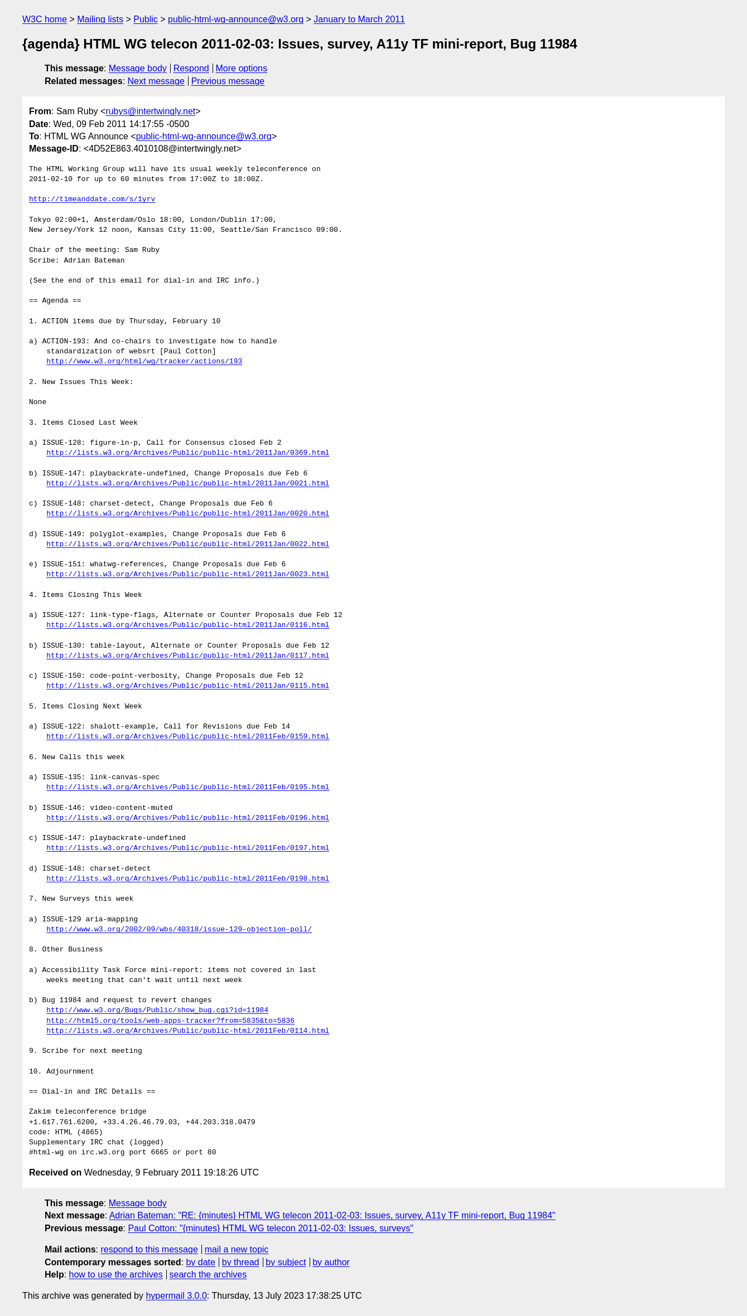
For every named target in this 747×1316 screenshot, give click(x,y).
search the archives (208, 1274)
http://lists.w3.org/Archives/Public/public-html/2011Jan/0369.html (187, 453)
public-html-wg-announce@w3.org (235, 19)
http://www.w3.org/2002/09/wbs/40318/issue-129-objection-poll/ (179, 930)
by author (331, 1262)
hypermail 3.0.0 (176, 1295)
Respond (191, 68)
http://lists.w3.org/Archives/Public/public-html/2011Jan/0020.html (187, 514)
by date (200, 1262)
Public (145, 19)
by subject (286, 1262)
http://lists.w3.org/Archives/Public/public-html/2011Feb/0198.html (187, 879)
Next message (156, 81)
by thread (240, 1262)
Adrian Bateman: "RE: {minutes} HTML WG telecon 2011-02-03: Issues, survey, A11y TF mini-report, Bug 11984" (332, 1215)
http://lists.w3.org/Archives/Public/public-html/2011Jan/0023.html (187, 575)
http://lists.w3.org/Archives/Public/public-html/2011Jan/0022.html (187, 545)
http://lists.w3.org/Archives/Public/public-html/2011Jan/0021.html (187, 484)
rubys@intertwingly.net (150, 111)
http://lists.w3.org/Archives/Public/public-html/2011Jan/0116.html (187, 625)
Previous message (228, 81)
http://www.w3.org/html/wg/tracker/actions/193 (144, 362)
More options (242, 68)
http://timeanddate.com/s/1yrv (92, 200)
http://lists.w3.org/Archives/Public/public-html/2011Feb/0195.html (187, 788)
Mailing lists (100, 19)
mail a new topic (237, 1249)
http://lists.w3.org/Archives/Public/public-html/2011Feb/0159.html (187, 737)
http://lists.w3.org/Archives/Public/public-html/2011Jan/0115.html (187, 686)
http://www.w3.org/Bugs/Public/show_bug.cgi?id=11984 (157, 1011)
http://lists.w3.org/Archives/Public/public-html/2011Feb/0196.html (187, 818)
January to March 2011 (359, 19)
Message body (138, 68)
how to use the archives (116, 1274)
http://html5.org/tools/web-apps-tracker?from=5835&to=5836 (170, 1021)
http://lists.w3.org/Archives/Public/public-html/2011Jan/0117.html (187, 656)
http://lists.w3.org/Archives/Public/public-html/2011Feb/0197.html (187, 848)
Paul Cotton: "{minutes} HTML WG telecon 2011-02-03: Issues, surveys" (270, 1228)
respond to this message (148, 1249)
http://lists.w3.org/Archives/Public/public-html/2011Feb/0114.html (187, 1031)
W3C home (44, 19)
